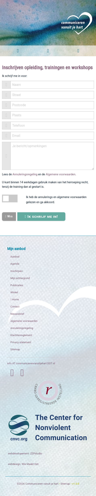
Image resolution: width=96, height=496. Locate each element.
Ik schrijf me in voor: (14, 76)
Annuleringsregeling (25, 174)
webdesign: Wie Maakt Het (23, 464)
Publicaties (16, 285)
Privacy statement (20, 342)
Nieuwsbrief (17, 313)
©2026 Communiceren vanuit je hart (37, 483)
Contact (15, 306)
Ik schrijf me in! (41, 216)
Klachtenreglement (21, 335)
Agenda (14, 263)
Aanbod (14, 256)
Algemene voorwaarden (60, 174)
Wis (9, 216)
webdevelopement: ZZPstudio (25, 453)
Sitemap (15, 349)
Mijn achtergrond (20, 278)
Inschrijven (16, 271)
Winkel (14, 292)
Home (14, 299)
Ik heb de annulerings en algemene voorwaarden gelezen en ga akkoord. (56, 199)
